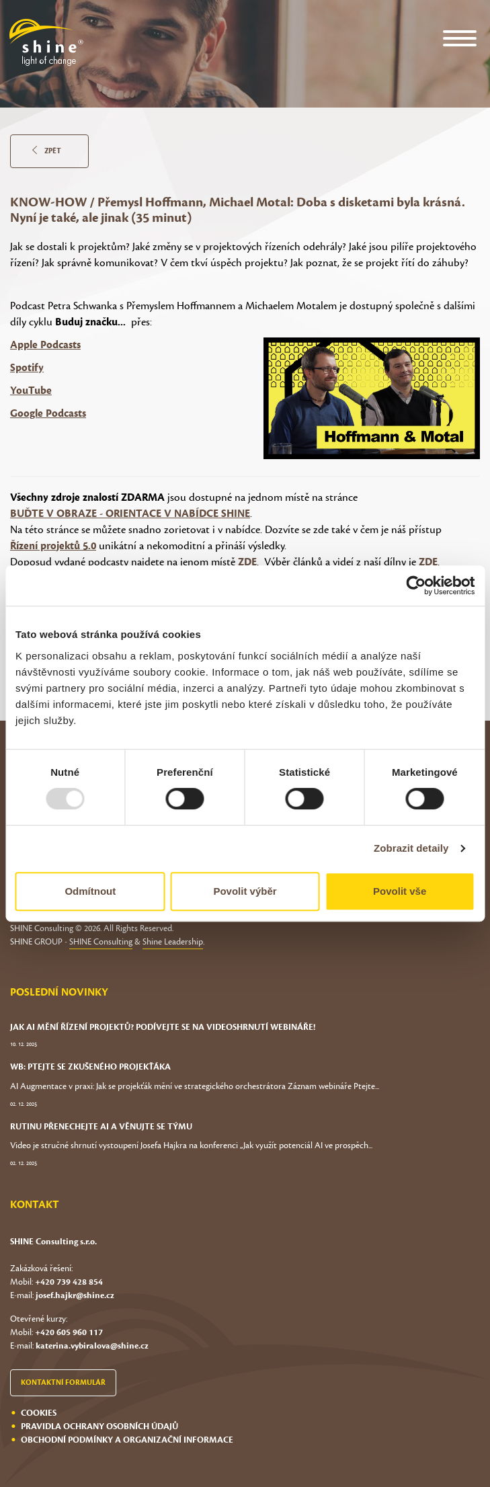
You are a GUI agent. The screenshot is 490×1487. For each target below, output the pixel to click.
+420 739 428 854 (69, 1282)
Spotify (27, 367)
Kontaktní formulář (63, 1382)
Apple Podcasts (45, 345)
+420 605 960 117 (69, 1332)
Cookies (38, 1413)
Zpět (46, 151)
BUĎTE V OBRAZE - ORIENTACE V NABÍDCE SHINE (130, 513)
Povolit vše (399, 891)
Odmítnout (90, 891)
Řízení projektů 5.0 (53, 546)
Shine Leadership (172, 941)
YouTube (31, 390)
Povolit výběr (244, 891)
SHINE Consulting (100, 941)
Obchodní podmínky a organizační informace (127, 1440)
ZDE (247, 562)
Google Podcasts (48, 413)
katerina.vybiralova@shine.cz (92, 1345)
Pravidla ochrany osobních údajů (99, 1426)
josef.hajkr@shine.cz (75, 1295)
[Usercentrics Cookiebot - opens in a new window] (416, 585)
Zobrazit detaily (411, 848)
